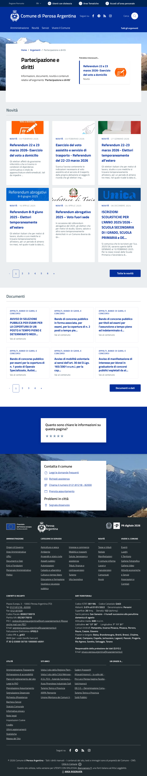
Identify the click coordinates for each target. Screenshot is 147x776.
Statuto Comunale (15, 706)
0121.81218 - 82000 (20, 607)
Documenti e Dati (14, 561)
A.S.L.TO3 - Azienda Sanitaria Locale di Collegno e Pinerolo (68, 679)
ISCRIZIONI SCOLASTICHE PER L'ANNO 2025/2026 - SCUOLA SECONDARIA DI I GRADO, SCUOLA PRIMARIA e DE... (118, 224)
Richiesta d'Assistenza (16, 697)
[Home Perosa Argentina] (44, 16)
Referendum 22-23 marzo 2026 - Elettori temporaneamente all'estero (117, 152)
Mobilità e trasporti (78, 551)
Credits (9, 724)
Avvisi (101, 579)
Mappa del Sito (13, 738)
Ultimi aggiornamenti (16, 729)
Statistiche (11, 734)
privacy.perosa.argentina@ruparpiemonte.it (102, 652)
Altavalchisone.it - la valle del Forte (92, 674)
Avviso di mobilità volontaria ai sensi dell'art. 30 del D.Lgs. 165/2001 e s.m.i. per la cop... (71, 364)
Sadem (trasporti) (83, 669)
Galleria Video (127, 565)
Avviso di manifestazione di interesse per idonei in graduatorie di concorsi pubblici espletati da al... (115, 364)
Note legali (11, 715)
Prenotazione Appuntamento (20, 688)
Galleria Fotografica (130, 561)
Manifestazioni (105, 556)
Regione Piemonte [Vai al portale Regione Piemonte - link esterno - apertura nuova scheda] (16, 3)
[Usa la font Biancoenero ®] (59, 3)
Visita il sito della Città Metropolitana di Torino (62, 674)
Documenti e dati (125, 388)
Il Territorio (126, 556)
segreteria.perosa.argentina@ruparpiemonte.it (34, 628)
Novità (14, 138)
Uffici (8, 556)
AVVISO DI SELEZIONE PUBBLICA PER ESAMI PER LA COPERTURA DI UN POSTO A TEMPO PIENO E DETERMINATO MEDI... (26, 326)
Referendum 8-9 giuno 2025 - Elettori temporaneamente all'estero (26, 219)
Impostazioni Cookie (15, 720)
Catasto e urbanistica (51, 570)
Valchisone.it (81, 683)
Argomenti (35, 50)
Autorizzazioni (47, 565)
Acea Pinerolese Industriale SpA (56, 683)
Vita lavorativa (76, 579)
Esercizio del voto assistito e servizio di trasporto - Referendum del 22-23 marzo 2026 (73, 152)
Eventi (124, 547)
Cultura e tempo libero (51, 574)
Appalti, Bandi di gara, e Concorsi (23, 312)
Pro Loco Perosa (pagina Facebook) (91, 679)
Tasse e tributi (104, 547)
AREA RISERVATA (71, 771)
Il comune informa (106, 561)
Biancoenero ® (85, 768)
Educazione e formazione (52, 579)
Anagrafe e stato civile (51, 556)
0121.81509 (16, 610)
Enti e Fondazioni (14, 565)
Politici (9, 574)
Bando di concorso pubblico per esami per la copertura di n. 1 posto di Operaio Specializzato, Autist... (27, 364)
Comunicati (103, 574)
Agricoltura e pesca (50, 547)
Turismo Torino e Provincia (53, 688)
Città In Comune (69, 764)
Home (24, 50)
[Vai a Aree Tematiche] (88, 3)
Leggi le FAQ (12, 683)
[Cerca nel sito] (134, 15)
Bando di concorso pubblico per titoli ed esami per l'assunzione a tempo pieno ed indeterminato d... (116, 325)
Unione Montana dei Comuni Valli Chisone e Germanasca (68, 697)
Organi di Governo (14, 547)
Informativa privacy (15, 711)
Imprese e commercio (79, 547)
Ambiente (45, 551)
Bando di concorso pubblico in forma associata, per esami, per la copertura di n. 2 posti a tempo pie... (72, 325)
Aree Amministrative (16, 551)
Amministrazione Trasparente (20, 669)
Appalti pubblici (48, 561)
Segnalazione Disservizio (18, 692)
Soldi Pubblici (81, 697)
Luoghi (124, 551)
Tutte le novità (125, 273)
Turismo (72, 574)
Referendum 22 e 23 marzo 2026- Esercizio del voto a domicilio (97, 70)
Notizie (101, 551)
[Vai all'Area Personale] (120, 3)
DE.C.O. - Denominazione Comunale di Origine (96, 688)
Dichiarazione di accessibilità (19, 674)
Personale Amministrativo (18, 570)
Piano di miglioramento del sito (21, 679)
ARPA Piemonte (48, 692)
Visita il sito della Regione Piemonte (58, 669)
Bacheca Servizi (13, 702)
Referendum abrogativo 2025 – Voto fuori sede (73, 214)
